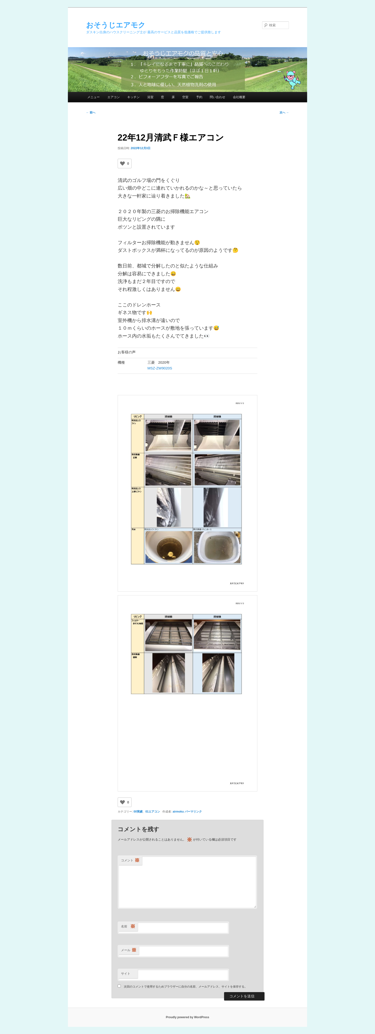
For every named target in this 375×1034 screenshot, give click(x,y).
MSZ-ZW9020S (160, 368)
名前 (128, 926)
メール (129, 950)
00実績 (138, 811)
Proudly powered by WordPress (187, 1017)
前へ (90, 112)
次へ (284, 112)
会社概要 (239, 97)
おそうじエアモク (115, 25)
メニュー (93, 97)
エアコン (113, 97)
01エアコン (152, 811)
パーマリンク (193, 811)
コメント (130, 860)
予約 (199, 97)
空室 (185, 97)
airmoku (178, 811)
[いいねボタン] (122, 163)
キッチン (133, 97)
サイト (125, 973)
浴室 (150, 97)
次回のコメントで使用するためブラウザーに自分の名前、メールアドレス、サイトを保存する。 (185, 986)
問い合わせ (217, 97)
